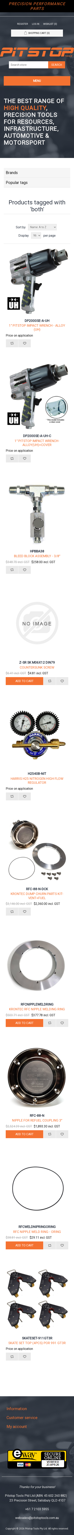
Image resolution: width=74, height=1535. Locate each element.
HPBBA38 (37, 551)
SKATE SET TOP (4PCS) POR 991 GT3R (37, 1343)
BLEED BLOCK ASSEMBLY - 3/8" (37, 556)
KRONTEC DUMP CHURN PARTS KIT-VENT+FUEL (37, 896)
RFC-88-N (37, 1116)
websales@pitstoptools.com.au (37, 1518)
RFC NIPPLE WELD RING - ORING (37, 1232)
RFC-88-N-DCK (37, 889)
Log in (35, 24)
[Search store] (28, 64)
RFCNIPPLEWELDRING (37, 1004)
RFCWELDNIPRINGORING (37, 1227)
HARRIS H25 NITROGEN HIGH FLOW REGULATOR (37, 781)
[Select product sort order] (42, 227)
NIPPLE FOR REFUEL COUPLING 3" (37, 1120)
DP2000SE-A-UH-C (37, 436)
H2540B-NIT (37, 774)
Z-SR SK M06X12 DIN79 (37, 662)
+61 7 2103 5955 (37, 1509)
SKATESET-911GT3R (37, 1338)
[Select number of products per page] (36, 235)
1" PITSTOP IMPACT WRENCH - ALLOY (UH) (37, 327)
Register (22, 24)
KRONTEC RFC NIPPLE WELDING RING (37, 1009)
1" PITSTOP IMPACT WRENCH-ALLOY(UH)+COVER (37, 443)
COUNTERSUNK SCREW (37, 667)
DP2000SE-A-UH (37, 321)
